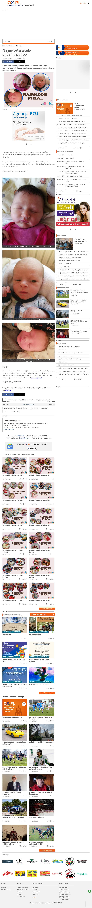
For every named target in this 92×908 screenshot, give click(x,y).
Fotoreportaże (63, 288)
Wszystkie (27, 41)
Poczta (34, 897)
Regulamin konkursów (64, 898)
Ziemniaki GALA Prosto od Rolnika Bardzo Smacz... (74, 374)
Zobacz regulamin (8, 429)
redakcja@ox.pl (36, 378)
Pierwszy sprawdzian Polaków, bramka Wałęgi (72, 137)
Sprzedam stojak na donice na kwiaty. (70, 359)
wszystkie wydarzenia (46, 693)
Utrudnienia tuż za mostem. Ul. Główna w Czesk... (73, 127)
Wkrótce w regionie (12, 615)
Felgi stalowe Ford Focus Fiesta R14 (69, 347)
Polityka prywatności (64, 889)
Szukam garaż (63, 350)
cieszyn (35, 408)
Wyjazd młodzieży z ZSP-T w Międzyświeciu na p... (74, 273)
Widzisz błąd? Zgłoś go (29, 404)
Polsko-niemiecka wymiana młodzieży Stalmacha (73, 276)
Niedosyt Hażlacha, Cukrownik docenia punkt (72, 124)
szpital (27, 408)
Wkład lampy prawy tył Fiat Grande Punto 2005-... (73, 368)
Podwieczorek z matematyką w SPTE (69, 261)
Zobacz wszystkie (47, 608)
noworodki (15, 411)
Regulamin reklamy (64, 896)
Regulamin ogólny (63, 887)
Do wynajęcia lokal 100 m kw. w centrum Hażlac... (73, 371)
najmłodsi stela (9, 408)
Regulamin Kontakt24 (64, 899)
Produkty (19, 891)
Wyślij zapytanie (21, 896)
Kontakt (19, 894)
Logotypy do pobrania (22, 887)
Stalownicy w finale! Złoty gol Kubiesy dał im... (72, 121)
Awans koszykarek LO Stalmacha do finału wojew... (74, 251)
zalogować (20, 435)
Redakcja (3, 887)
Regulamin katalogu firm (65, 894)
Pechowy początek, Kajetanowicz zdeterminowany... (74, 140)
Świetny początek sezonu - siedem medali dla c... (73, 254)
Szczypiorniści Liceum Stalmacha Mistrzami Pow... (74, 279)
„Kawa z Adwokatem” (65, 264)
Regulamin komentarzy (64, 892)
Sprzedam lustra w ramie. (66, 356)
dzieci (20, 408)
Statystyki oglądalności (22, 889)
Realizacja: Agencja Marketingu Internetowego (46, 903)
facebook (7, 62)
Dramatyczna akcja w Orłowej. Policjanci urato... (73, 133)
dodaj (38, 614)
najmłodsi (44, 408)
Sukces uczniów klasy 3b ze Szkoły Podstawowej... (73, 270)
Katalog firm (36, 894)
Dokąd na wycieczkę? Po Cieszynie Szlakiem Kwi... (73, 130)
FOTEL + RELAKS (63, 362)
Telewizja (35, 889)
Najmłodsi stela (20, 45)
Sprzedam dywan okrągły (66, 365)
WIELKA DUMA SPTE (64, 267)
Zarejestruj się (24, 438)
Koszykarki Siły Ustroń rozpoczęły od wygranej (72, 143)
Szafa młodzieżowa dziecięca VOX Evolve (71, 353)
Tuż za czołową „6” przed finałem (68, 118)
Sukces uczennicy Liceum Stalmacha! (70, 257)
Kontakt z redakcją (6, 889)
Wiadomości (12, 45)
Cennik (18, 892)
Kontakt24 (61, 235)
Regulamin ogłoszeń (64, 891)
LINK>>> (8, 390)
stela (5, 411)
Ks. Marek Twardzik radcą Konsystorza (70, 115)
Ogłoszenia (61, 343)
